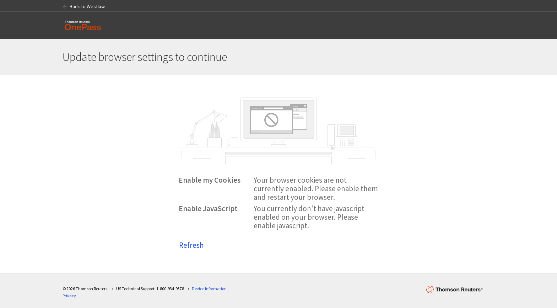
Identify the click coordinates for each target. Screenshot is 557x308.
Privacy (69, 295)
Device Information (209, 288)
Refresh (191, 245)
